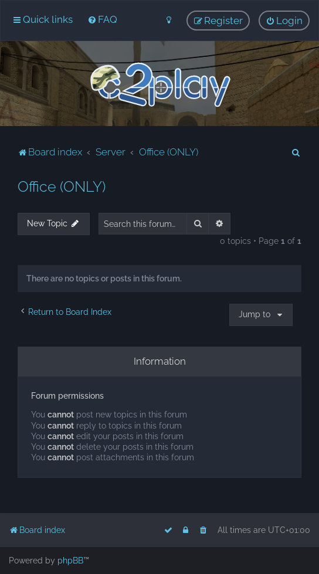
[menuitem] (102, 19)
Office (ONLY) (62, 186)
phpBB (70, 560)
